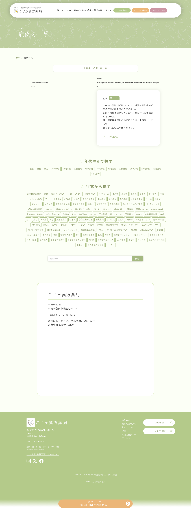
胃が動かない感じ (83, 209)
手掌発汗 (80, 246)
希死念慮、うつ (143, 220)
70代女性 (55, 169)
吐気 (74, 215)
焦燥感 (54, 225)
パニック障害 (36, 199)
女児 (46, 169)
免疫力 (139, 215)
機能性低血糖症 (87, 230)
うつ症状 (111, 220)
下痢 (77, 235)
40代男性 (89, 169)
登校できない (90, 194)
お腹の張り (147, 225)
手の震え (46, 235)
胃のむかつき (116, 215)
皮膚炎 (143, 194)
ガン (28, 220)
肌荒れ (121, 220)
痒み (35, 220)
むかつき (142, 241)
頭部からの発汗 (140, 235)
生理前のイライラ (122, 235)
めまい (78, 194)
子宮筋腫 (103, 215)
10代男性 (157, 169)
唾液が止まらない (64, 209)
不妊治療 (153, 194)
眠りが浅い (119, 209)
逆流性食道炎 (88, 199)
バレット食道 (158, 209)
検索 (137, 259)
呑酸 (55, 235)
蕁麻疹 (125, 194)
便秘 (163, 215)
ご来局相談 (159, 423)
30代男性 (112, 169)
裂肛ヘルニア (33, 235)
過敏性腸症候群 (34, 209)
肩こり (114, 98)
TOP (18, 57)
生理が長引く (89, 235)
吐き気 (72, 220)
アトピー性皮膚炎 (53, 199)
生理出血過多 (78, 204)
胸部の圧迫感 (159, 220)
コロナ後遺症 (137, 199)
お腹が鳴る (31, 241)
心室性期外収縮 (86, 220)
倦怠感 (134, 194)
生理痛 (115, 194)
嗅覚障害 (83, 215)
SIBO (158, 225)
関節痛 (130, 220)
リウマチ (107, 209)
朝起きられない (58, 194)
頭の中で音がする (35, 230)
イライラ (48, 204)
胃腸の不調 (115, 204)
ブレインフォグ (70, 230)
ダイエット (36, 204)
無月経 (135, 230)
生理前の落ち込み (106, 241)
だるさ (108, 235)
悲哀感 (63, 225)
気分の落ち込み (52, 215)
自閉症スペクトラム (130, 225)
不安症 (132, 241)
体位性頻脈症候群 (157, 241)
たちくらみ (104, 194)
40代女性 (100, 169)
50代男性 (66, 169)
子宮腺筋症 (102, 204)
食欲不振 (113, 199)
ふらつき (49, 209)
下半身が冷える (157, 235)
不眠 (70, 194)
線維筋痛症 (61, 220)
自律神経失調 (152, 215)
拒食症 (158, 199)
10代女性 (95, 174)
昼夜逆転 (100, 220)
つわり (73, 225)
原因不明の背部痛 (95, 246)
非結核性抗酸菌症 (34, 215)
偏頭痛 (65, 215)
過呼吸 (91, 241)
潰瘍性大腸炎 (66, 235)
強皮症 (45, 225)
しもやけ (111, 246)
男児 (31, 169)
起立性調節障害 (33, 194)
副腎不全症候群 (53, 230)
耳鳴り (91, 204)
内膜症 (161, 230)
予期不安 (129, 215)
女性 (39, 169)
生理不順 (101, 199)
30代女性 (123, 169)
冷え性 (93, 215)
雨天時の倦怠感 (62, 204)
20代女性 (146, 169)
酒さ (51, 220)
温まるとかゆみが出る (133, 204)
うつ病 (149, 199)
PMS (162, 194)
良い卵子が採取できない (117, 230)
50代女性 (78, 169)
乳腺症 (130, 209)
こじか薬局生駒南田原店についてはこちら (43, 455)
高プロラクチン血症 (76, 241)
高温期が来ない (148, 230)
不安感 (67, 199)
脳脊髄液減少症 (57, 241)
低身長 (100, 225)
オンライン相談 (159, 432)
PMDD (100, 230)
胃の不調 (124, 199)
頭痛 (46, 194)
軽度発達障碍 (112, 225)
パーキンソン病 (153, 204)
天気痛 (43, 220)
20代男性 (135, 169)
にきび (82, 225)
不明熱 (91, 225)
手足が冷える (142, 209)
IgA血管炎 (121, 241)
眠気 (100, 235)
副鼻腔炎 (35, 225)
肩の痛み (43, 241)
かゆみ (76, 199)
